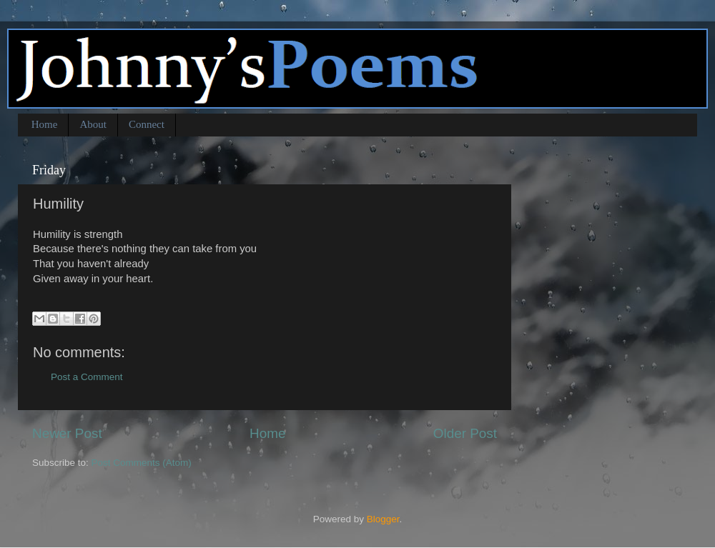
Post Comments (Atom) (142, 462)
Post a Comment (87, 377)
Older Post (465, 433)
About (93, 124)
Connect (146, 124)
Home (44, 124)
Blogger (383, 519)
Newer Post (67, 433)
